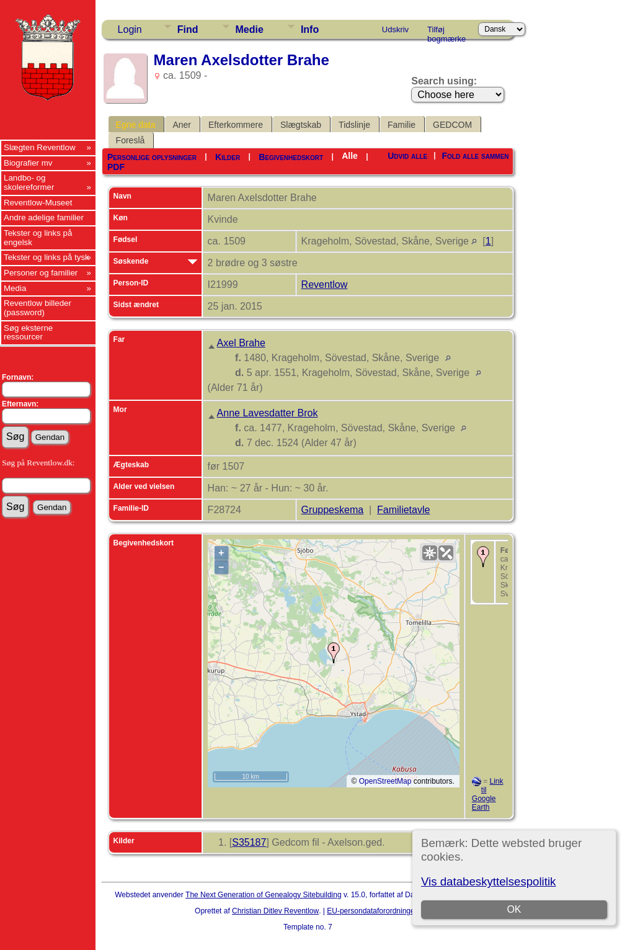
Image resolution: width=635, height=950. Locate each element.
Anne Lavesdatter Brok (267, 413)
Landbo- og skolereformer (29, 182)
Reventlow (324, 284)
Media (15, 288)
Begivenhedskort (291, 157)
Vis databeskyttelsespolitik (488, 881)
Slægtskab (300, 125)
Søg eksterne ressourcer (28, 332)
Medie (250, 29)
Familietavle (403, 509)
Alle (350, 156)
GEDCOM (452, 125)
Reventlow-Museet (38, 202)
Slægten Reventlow (40, 147)
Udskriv (395, 29)
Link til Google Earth (488, 794)
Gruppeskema (332, 509)
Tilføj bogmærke (446, 31)
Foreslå (130, 140)
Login (130, 29)
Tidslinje (354, 125)
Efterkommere (235, 125)
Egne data (136, 125)
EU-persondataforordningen (373, 911)
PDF (116, 167)
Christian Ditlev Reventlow (275, 911)
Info (310, 29)
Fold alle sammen (475, 156)
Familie (401, 125)
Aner (181, 125)
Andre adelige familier (44, 217)
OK (514, 909)
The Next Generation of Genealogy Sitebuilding (263, 894)
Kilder (227, 157)
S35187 (249, 842)
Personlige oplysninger (152, 157)
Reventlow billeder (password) (37, 307)
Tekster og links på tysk (46, 257)
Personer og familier (41, 272)
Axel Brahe (241, 343)
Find (187, 29)
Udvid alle (407, 156)
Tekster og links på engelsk (38, 237)
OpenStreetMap (385, 781)
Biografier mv (28, 163)
